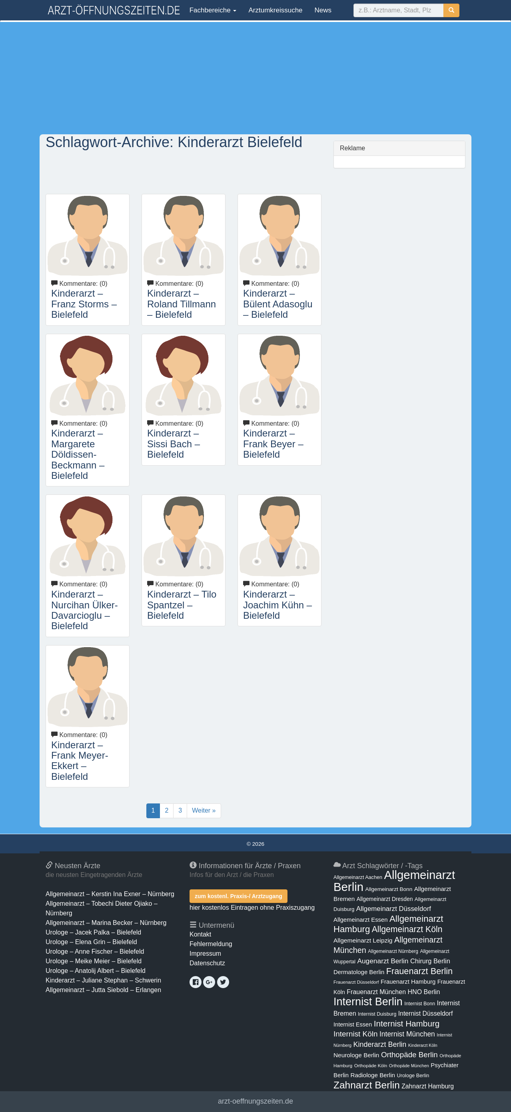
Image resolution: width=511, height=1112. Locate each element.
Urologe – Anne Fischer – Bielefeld (95, 951)
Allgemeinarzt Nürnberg (393, 951)
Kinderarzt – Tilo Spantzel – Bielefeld (181, 605)
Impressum (205, 953)
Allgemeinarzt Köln (407, 929)
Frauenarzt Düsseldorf (356, 982)
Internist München (407, 1034)
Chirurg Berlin (430, 961)
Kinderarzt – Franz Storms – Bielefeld (84, 304)
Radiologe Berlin (372, 1075)
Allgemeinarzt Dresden (385, 899)
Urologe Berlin (413, 1075)
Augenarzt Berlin (382, 961)
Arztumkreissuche (275, 10)
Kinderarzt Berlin (380, 1044)
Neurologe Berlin (356, 1055)
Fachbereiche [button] (212, 10)
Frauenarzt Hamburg (408, 981)
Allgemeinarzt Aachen (357, 877)
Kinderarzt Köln (422, 1045)
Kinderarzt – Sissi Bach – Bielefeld (173, 444)
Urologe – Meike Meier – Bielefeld (94, 961)
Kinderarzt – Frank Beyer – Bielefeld (273, 444)
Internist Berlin (368, 1002)
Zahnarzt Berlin (366, 1085)
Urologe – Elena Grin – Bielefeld (91, 942)
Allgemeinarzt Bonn (388, 889)
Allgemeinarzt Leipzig (362, 940)
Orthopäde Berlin (409, 1054)
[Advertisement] (255, 78)
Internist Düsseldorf (425, 1013)
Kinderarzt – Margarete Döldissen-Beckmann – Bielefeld (77, 454)
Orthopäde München (409, 1065)
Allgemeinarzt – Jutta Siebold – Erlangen (103, 989)
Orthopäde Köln (370, 1065)
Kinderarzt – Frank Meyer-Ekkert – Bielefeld (79, 760)
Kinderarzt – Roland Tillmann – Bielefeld (181, 304)
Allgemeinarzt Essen (360, 920)
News (323, 10)
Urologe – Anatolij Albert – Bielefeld (96, 970)
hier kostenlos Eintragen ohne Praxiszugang (252, 907)
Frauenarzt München (376, 991)
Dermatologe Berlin (358, 972)
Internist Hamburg (407, 1023)
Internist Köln (355, 1034)
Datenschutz (207, 963)
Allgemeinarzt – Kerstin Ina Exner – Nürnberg (110, 894)
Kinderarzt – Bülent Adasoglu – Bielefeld (277, 304)
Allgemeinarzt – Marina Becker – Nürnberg (106, 922)
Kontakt (200, 934)
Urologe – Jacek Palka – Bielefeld (93, 932)
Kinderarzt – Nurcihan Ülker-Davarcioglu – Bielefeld (84, 610)
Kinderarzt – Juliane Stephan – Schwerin (103, 980)
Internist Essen (352, 1024)
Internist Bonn (419, 1003)
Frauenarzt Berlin (419, 971)
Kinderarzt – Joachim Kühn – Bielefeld (277, 605)
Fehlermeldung (211, 944)
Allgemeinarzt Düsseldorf (393, 909)
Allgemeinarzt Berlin (394, 880)
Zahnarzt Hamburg (427, 1086)
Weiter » (204, 810)
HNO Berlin (424, 991)
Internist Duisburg (377, 1014)
